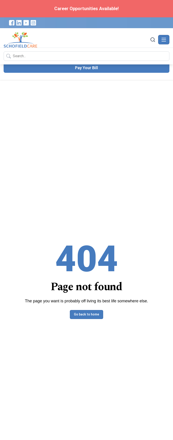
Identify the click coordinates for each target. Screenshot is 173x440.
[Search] (152, 39)
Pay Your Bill (86, 67)
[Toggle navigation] (163, 39)
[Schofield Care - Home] (76, 40)
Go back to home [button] (86, 314)
